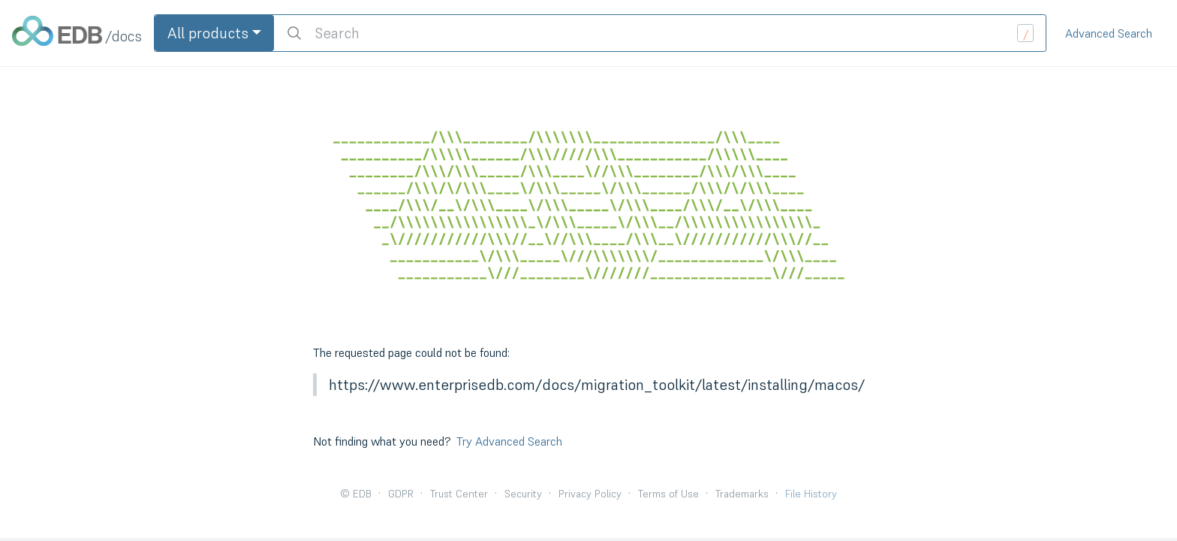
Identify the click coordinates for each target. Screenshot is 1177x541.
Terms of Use (668, 493)
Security (523, 493)
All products (207, 33)
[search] (660, 33)
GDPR (401, 493)
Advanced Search (1108, 33)
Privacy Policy (590, 493)
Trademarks (742, 493)
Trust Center (459, 493)
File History (811, 493)
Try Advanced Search (509, 441)
